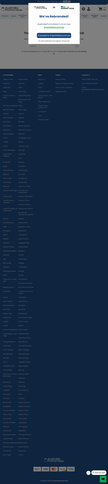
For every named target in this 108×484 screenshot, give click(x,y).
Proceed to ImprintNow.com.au (54, 35)
